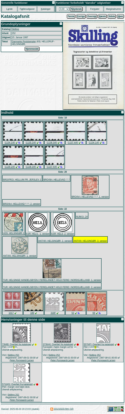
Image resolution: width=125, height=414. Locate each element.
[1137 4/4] (73, 142)
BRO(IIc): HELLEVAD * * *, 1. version (90, 196)
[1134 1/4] (10, 142)
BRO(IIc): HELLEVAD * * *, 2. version (21, 204)
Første (71, 16)
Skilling (15, 29)
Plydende (76, 9)
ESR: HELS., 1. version (38, 233)
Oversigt (91, 16)
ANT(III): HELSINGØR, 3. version (90, 241)
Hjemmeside (32, 49)
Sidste (111, 16)
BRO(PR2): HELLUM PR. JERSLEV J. (22, 179)
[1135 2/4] (31, 142)
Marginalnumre (113, 9)
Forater (94, 9)
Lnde (9, 9)
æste (102, 16)
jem (120, 16)
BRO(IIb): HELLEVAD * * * (56, 179)
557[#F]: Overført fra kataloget (99, 344)
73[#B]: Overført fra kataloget (16, 344)
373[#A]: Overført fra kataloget (58, 344)
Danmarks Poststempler (24, 41)
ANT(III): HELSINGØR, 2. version (55, 241)
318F (53, 313)
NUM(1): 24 (82, 216)
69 (94, 313)
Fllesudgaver (27, 9)
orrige (81, 16)
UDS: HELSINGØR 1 (13, 233)
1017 (11, 313)
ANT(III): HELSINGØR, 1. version (19, 255)
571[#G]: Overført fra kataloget (17, 384)
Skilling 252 (13, 355)
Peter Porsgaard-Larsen (22, 360)
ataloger (45, 9)
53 (73, 313)
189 (32, 313)
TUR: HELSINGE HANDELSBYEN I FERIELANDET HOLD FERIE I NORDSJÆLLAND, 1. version (52, 280)
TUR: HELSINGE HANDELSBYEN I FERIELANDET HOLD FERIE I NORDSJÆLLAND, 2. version (52, 287)
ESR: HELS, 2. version (62, 233)
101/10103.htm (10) (64, 409)
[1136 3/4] (52, 142)
